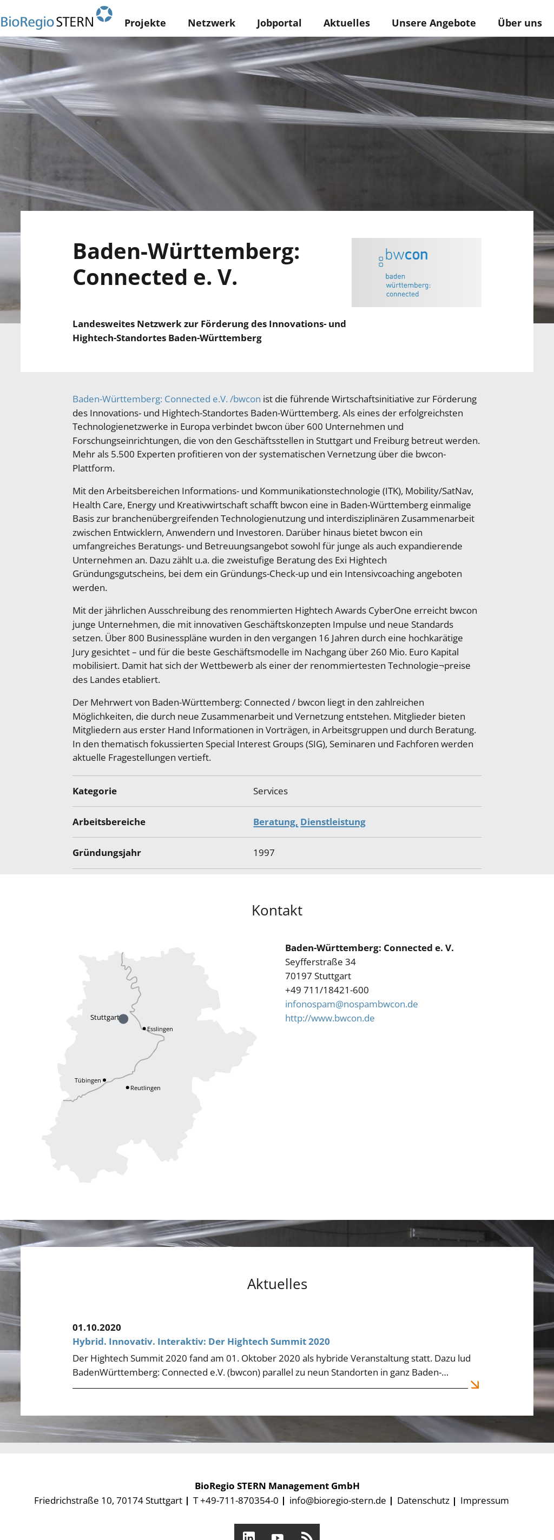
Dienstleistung (333, 821)
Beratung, (275, 821)
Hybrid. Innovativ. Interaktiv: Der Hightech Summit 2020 (201, 1341)
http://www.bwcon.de (330, 1018)
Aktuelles (347, 22)
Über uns (520, 22)
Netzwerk (211, 22)
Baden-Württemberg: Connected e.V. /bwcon (166, 399)
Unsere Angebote (434, 22)
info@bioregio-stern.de (337, 1500)
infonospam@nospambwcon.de (351, 1004)
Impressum (484, 1500)
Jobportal (279, 22)
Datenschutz (423, 1500)
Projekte (145, 22)
